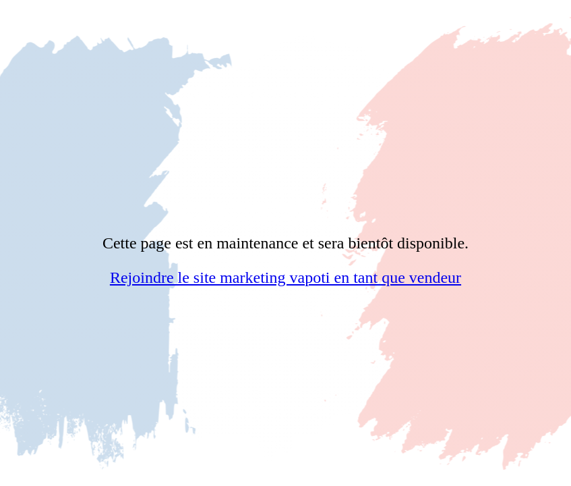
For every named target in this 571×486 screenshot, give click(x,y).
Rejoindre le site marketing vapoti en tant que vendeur (285, 277)
